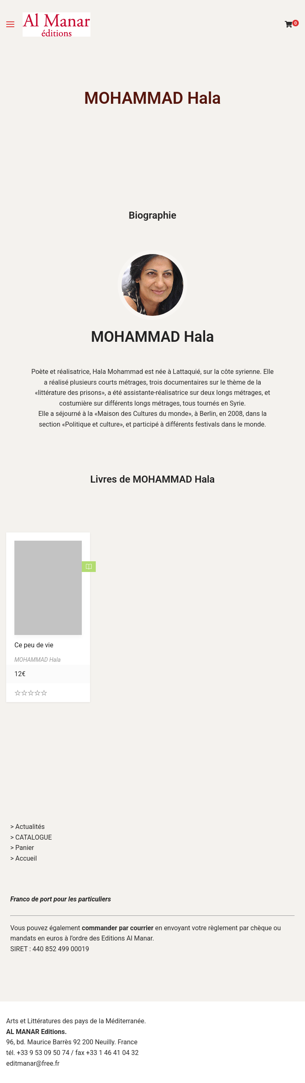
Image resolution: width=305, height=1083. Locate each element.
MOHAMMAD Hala (152, 336)
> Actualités (27, 827)
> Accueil (23, 858)
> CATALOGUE (31, 837)
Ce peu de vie (33, 645)
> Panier (22, 848)
